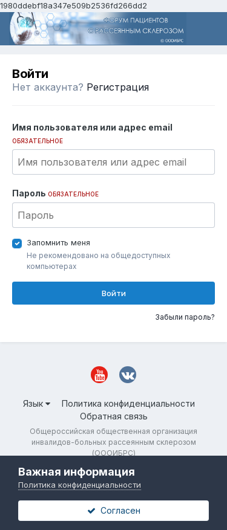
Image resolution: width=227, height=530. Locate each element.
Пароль (55, 193)
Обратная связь (114, 416)
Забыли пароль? (185, 317)
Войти (114, 293)
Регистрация (118, 87)
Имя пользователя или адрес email (92, 133)
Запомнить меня (58, 242)
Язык (36, 403)
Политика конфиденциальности (128, 403)
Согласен (113, 510)
